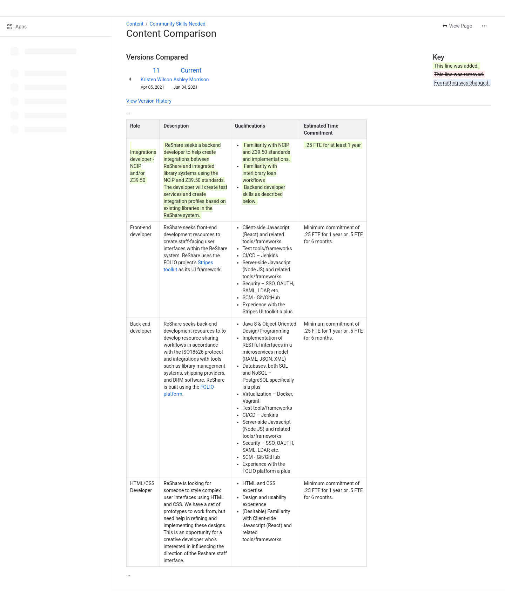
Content (134, 24)
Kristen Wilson (156, 79)
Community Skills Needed (177, 24)
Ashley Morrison (191, 79)
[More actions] (484, 26)
